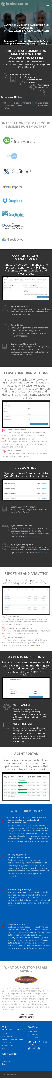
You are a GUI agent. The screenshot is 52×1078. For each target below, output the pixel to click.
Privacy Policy (33, 1037)
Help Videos (6, 1042)
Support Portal (7, 1045)
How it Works (7, 1036)
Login (4, 1048)
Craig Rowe (31, 106)
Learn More (35, 646)
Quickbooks (6, 1061)
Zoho (4, 1064)
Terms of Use (33, 1034)
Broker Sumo (14, 5)
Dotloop (5, 1058)
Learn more (31, 537)
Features (5, 1034)
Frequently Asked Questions (12, 1039)
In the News (32, 1031)
